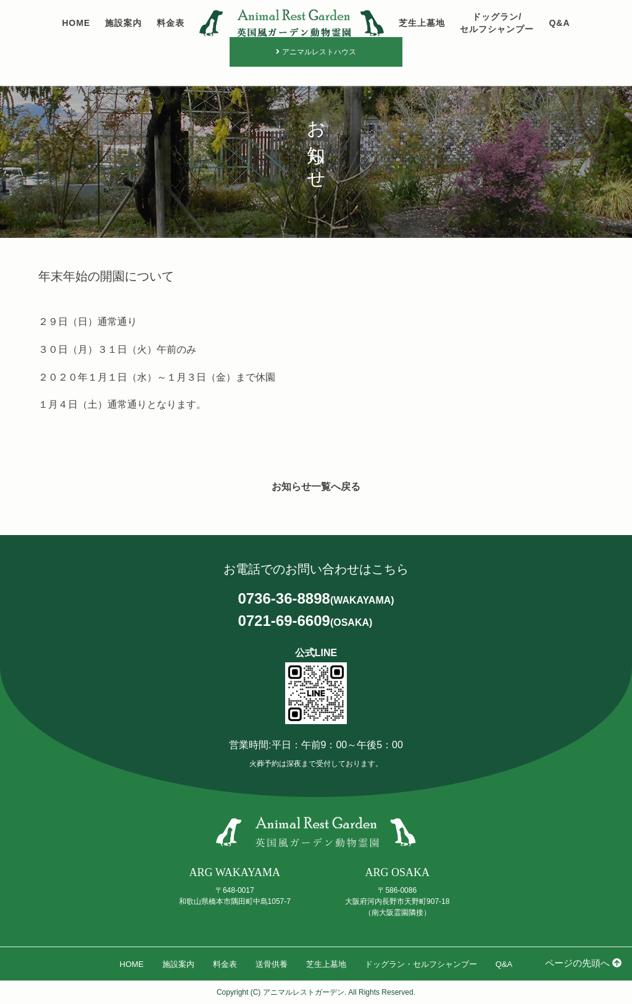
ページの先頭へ (583, 963)
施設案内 (123, 23)
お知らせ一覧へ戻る (316, 486)
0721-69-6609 (305, 621)
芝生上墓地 (422, 23)
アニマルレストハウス (316, 52)
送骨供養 (272, 964)
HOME (76, 23)
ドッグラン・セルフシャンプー (421, 964)
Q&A (559, 23)
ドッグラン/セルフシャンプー (497, 23)
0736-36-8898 (316, 599)
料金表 (171, 23)
